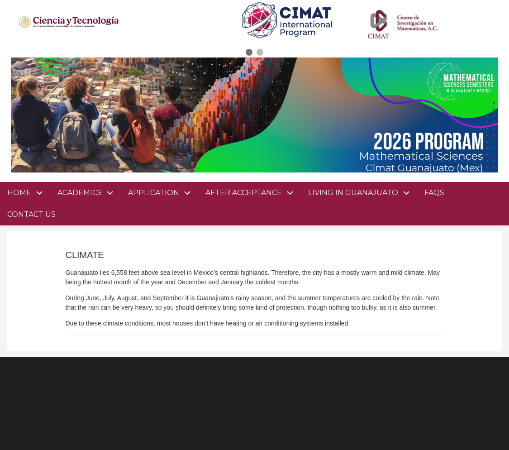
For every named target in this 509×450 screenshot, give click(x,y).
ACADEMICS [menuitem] (89, 193)
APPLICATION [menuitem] (163, 193)
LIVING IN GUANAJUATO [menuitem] (362, 193)
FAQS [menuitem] (434, 192)
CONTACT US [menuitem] (31, 214)
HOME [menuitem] (19, 192)
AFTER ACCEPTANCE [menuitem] (253, 193)
